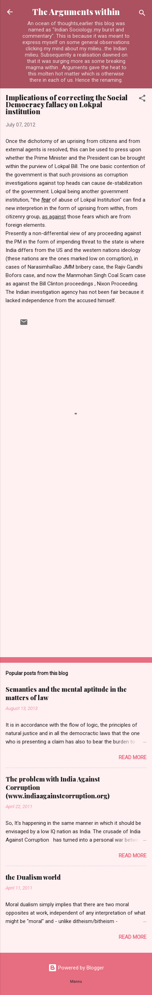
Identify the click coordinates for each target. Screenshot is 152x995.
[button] (142, 99)
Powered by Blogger (76, 968)
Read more (132, 757)
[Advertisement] (76, 570)
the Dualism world (33, 877)
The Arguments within (76, 11)
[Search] (142, 14)
